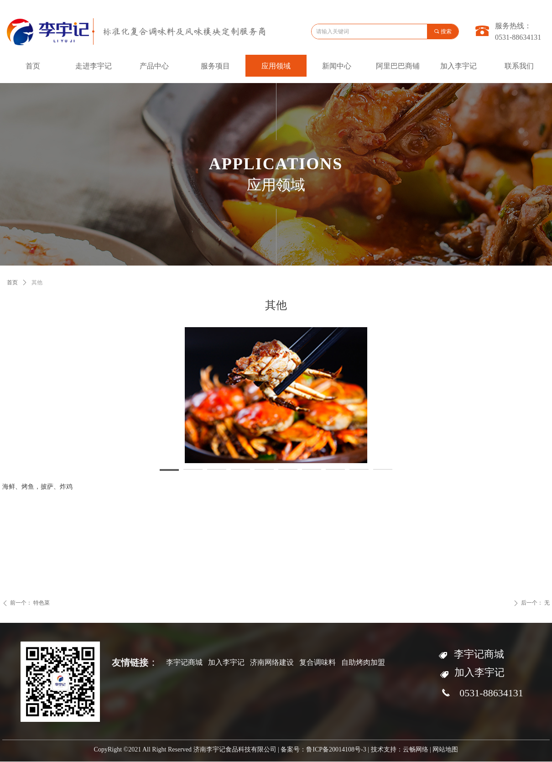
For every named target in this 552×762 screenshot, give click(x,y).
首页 (12, 282)
